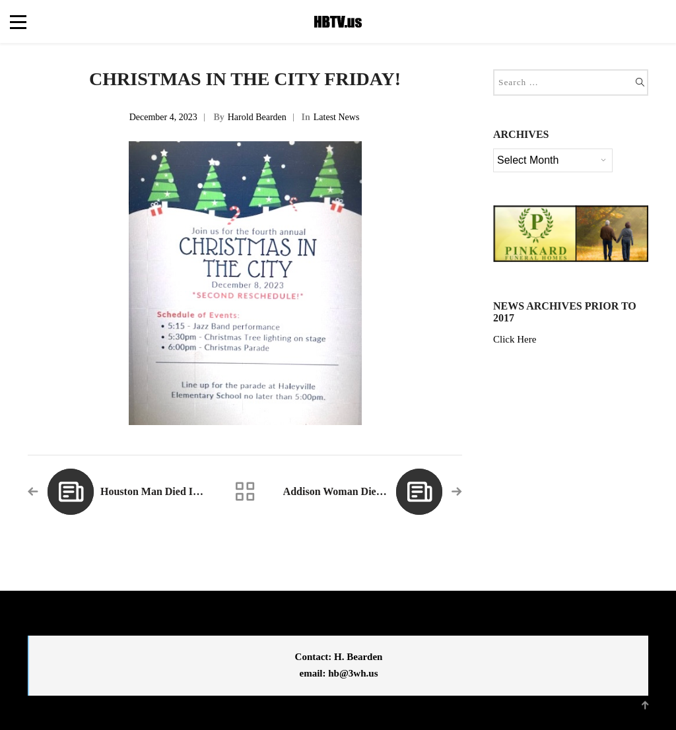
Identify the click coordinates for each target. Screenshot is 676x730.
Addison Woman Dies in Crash (353, 491)
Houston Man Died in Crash (164, 491)
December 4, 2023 (163, 117)
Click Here (514, 339)
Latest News (337, 117)
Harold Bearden (257, 117)
